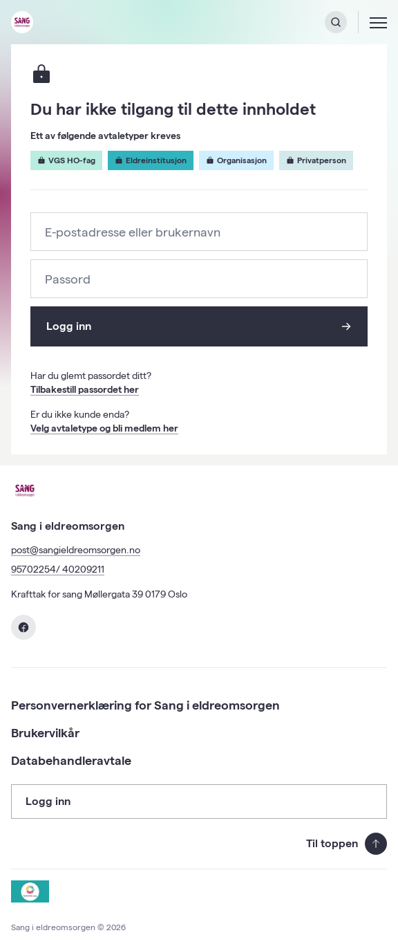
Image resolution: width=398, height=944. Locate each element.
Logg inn (198, 326)
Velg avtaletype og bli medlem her (104, 428)
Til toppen (346, 844)
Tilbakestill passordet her (84, 389)
